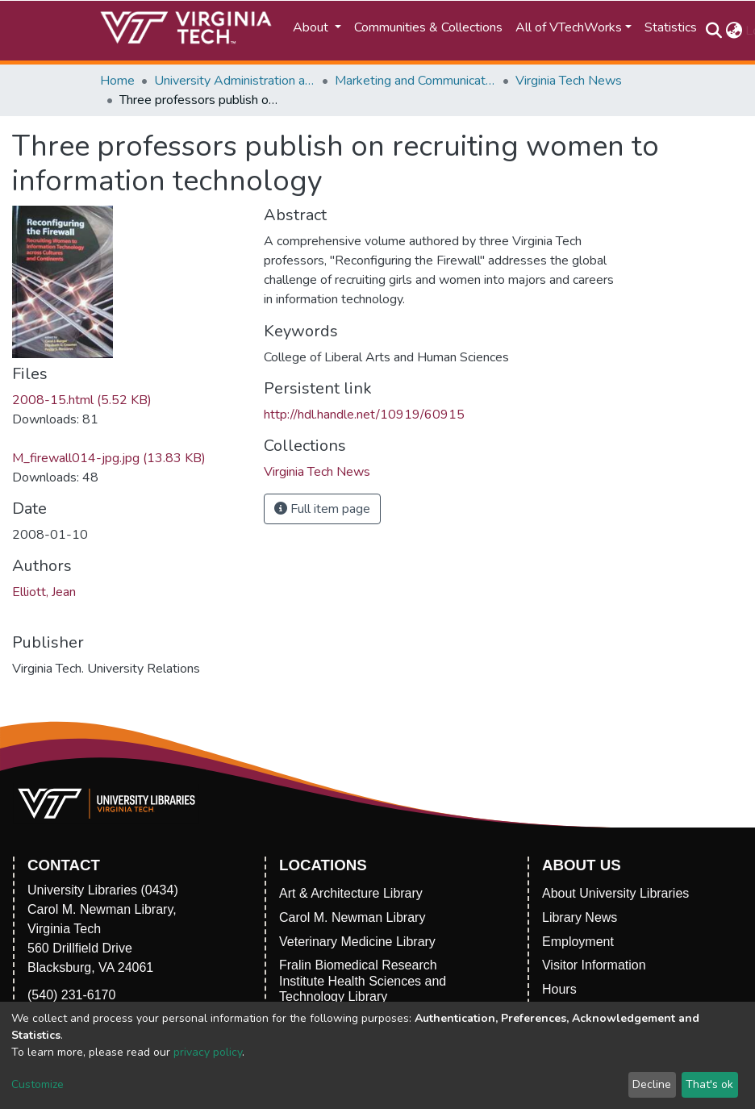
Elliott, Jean (44, 592)
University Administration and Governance (234, 81)
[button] (734, 30)
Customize (37, 1084)
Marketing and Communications (415, 81)
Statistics (670, 27)
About (312, 27)
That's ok (709, 1084)
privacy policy (207, 1052)
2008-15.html (82, 400)
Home (117, 81)
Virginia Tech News (568, 81)
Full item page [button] (322, 509)
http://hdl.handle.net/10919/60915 (364, 414)
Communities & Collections (428, 27)
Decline (651, 1084)
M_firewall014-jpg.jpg (109, 458)
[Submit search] (713, 30)
